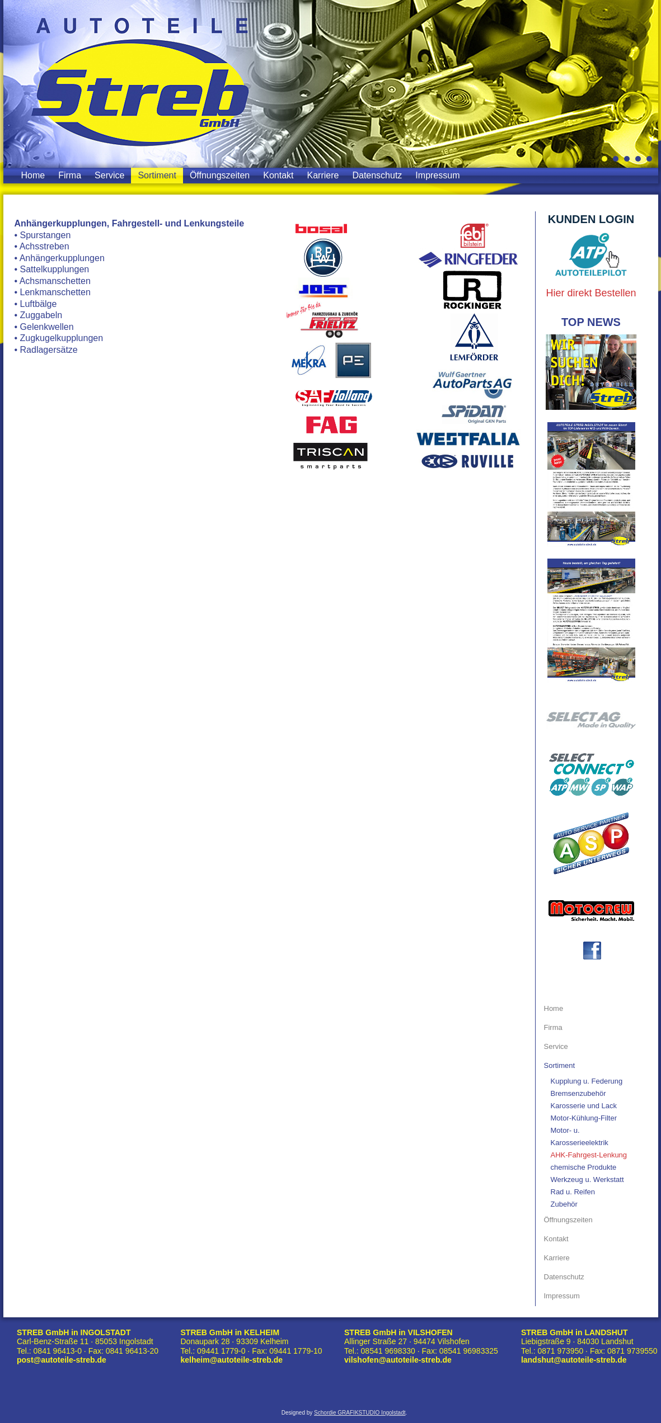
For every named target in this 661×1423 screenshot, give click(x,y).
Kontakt (278, 175)
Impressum (437, 175)
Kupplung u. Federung (587, 1081)
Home (33, 175)
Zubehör (564, 1204)
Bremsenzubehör (578, 1093)
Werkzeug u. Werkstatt (587, 1179)
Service (109, 175)
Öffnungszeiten (220, 175)
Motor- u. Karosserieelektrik (579, 1136)
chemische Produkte (584, 1167)
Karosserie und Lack (584, 1105)
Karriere (323, 175)
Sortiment (157, 175)
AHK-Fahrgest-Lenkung (589, 1155)
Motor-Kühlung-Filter (584, 1118)
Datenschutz (377, 175)
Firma (69, 175)
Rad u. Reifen (573, 1192)
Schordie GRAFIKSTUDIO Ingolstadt (359, 1413)
